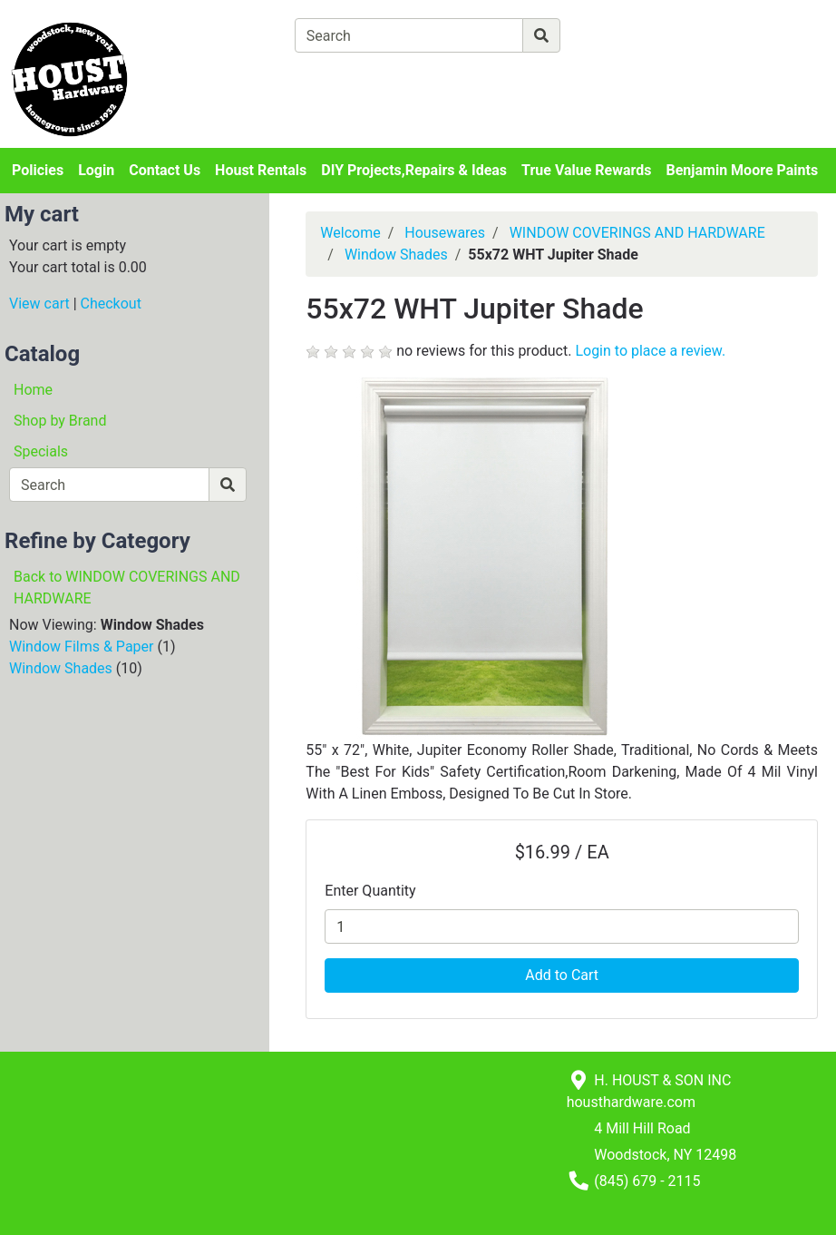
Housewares (444, 232)
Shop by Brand (60, 420)
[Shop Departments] (228, 35)
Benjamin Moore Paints (742, 170)
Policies (37, 170)
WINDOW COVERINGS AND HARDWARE (637, 232)
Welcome (350, 232)
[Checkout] (520, 77)
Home (33, 389)
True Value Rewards (586, 170)
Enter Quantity (370, 890)
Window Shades (60, 668)
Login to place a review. (650, 350)
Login (96, 170)
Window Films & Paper (81, 646)
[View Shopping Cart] (366, 77)
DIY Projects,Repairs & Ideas (414, 170)
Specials (41, 451)
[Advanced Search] (639, 35)
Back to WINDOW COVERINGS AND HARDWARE (127, 587)
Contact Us (164, 170)
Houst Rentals (260, 170)
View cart (39, 303)
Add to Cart (561, 975)
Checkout (111, 303)
